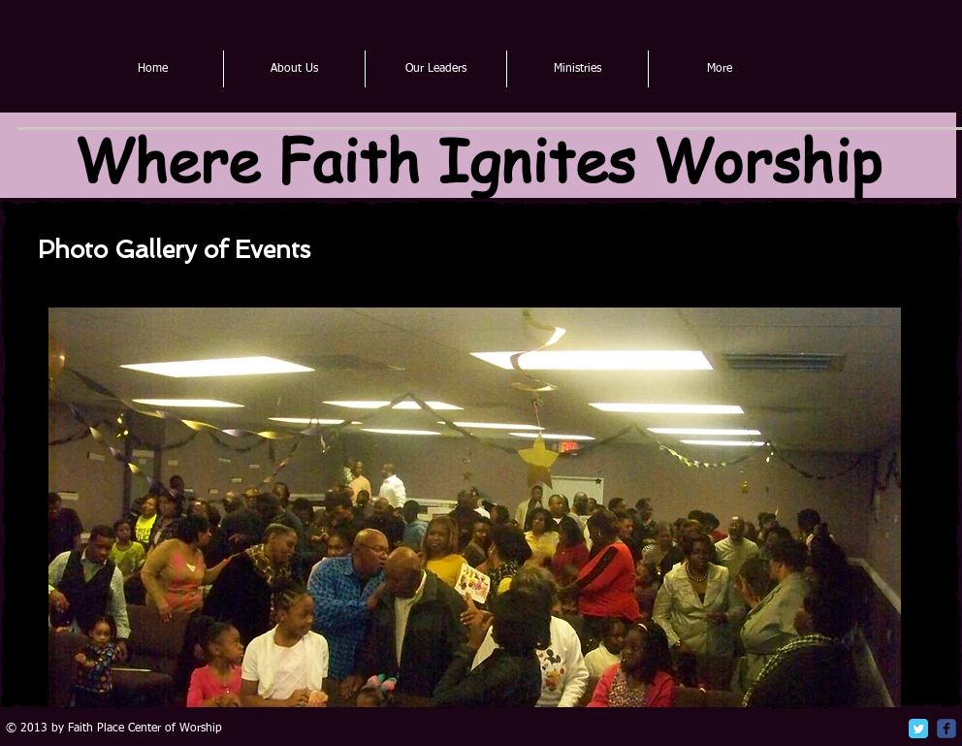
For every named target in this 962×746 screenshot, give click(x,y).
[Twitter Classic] (918, 728)
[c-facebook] (946, 728)
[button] (474, 507)
